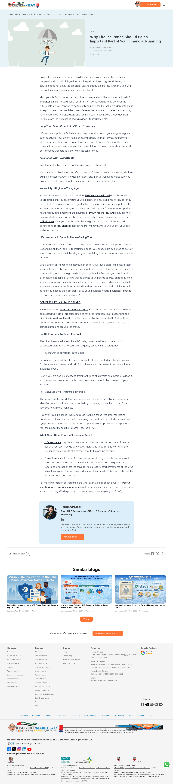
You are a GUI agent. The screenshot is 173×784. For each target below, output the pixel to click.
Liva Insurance (41, 659)
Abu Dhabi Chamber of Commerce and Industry (139, 775)
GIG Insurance (41, 652)
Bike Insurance (13, 679)
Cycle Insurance (13, 686)
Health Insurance (14, 659)
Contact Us (75, 715)
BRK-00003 (67, 774)
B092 (150, 772)
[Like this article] (28, 554)
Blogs (65, 652)
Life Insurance (13, 663)
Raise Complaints (91, 715)
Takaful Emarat (41, 682)
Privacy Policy (118, 715)
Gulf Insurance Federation (27, 772)
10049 (107, 776)
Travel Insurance (53, 458)
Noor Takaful (40, 702)
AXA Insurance (41, 663)
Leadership (36, 715)
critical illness (47, 221)
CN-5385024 (119, 770)
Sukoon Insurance (42, 667)
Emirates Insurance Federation (29, 774)
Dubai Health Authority (103, 772)
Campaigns (61, 715)
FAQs (151, 715)
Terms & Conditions (136, 715)
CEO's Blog (67, 655)
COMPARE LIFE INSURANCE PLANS (60, 302)
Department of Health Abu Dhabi (126, 772)
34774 (84, 781)
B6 (54, 774)
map (126, 654)
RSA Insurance (41, 655)
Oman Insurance (42, 671)
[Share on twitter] (157, 554)
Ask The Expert (70, 663)
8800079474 (154, 776)
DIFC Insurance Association (81, 776)
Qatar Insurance (42, 675)
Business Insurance (15, 675)
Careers (105, 715)
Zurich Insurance (42, 698)
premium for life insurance (101, 212)
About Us (49, 715)
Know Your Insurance (71, 659)
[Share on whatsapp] (162, 554)
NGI (36, 705)
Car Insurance (13, 652)
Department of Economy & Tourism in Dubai (94, 768)
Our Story (24, 715)
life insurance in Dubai (97, 195)
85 (11, 770)
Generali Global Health (44, 694)
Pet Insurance (13, 682)
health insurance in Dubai (74, 309)
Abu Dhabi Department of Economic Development (132, 768)
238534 (72, 770)
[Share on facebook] (152, 554)
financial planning (49, 101)
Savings (10, 667)
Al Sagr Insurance (42, 686)
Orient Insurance (42, 690)
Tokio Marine (40, 679)
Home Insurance (14, 655)
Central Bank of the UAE (38, 768)
